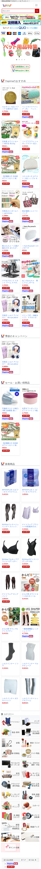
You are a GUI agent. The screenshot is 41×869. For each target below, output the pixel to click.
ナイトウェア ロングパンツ (10, 595)
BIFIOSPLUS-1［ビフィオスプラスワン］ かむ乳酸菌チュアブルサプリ (30, 491)
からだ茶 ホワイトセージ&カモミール (30, 595)
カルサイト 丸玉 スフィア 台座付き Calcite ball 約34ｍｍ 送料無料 (10, 108)
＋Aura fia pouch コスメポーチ (30, 247)
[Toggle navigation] (36, 5)
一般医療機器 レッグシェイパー (30, 630)
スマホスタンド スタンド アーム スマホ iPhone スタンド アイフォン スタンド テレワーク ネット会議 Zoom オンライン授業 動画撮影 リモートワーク (10, 282)
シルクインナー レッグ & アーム (30, 699)
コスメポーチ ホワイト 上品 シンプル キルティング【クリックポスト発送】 (30, 177)
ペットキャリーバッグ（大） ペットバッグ (30, 108)
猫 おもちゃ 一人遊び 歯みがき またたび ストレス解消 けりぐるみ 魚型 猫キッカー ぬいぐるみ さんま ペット (10, 247)
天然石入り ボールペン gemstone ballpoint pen (10, 212)
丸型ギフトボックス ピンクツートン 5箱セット (30, 410)
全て (23, 860)
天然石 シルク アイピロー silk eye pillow (10, 316)
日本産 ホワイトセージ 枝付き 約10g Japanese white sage (10, 143)
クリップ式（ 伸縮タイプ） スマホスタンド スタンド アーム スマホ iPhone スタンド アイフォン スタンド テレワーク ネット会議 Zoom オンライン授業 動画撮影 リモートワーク (30, 316)
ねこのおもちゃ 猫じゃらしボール (30, 282)
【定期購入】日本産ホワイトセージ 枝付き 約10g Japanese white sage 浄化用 (10, 177)
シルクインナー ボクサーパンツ (10, 699)
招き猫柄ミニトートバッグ (30, 212)
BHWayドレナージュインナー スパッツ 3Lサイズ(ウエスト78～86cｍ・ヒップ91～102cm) (10, 526)
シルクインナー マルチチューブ (30, 665)
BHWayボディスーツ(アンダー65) (30, 560)
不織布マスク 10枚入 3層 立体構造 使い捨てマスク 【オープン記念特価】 (10, 410)
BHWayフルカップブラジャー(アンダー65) (10, 560)
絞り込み (32, 860)
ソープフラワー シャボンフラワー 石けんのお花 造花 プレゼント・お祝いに (30, 143)
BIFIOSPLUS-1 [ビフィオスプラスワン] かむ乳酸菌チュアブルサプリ (10, 491)
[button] (16, 60)
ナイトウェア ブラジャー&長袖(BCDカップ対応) (30, 526)
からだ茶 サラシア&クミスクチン (10, 630)
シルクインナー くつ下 (10, 665)
